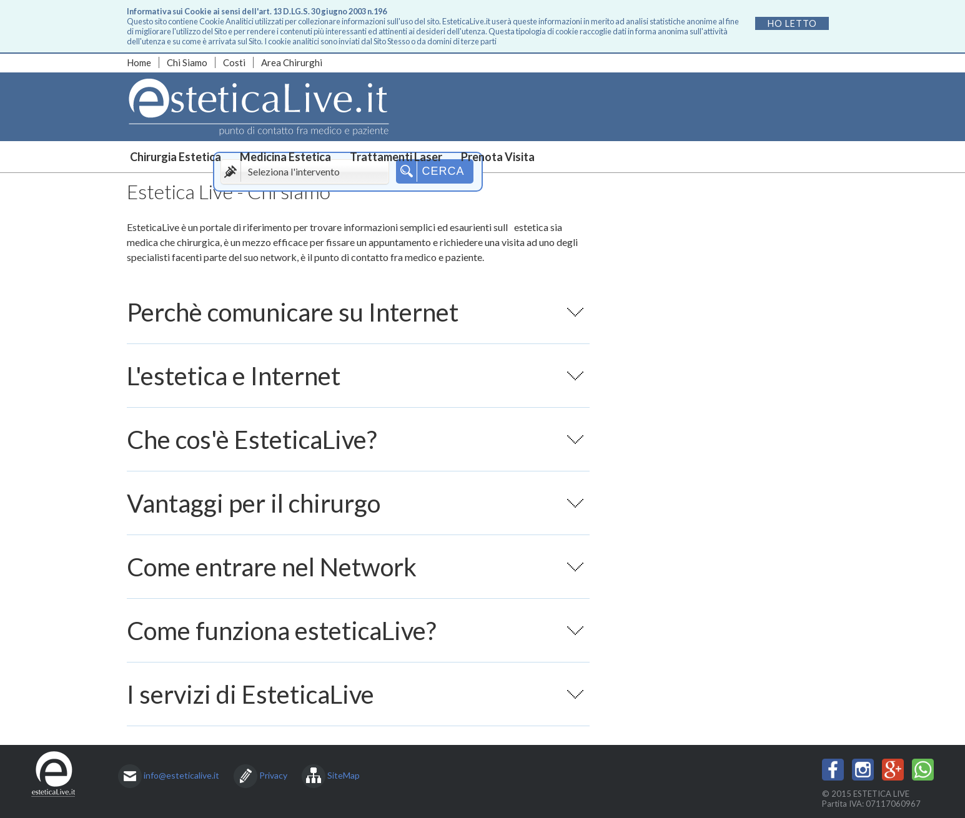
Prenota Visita (498, 157)
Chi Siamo (187, 62)
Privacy (273, 775)
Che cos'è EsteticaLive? (355, 448)
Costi (234, 62)
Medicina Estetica (285, 157)
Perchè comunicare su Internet (355, 320)
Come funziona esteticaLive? (355, 639)
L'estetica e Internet (355, 384)
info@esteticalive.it (181, 775)
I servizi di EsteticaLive (355, 702)
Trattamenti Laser (396, 157)
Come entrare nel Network (355, 575)
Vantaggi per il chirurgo (355, 511)
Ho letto (792, 23)
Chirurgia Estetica (175, 157)
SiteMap (343, 775)
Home (139, 62)
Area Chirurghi (291, 62)
